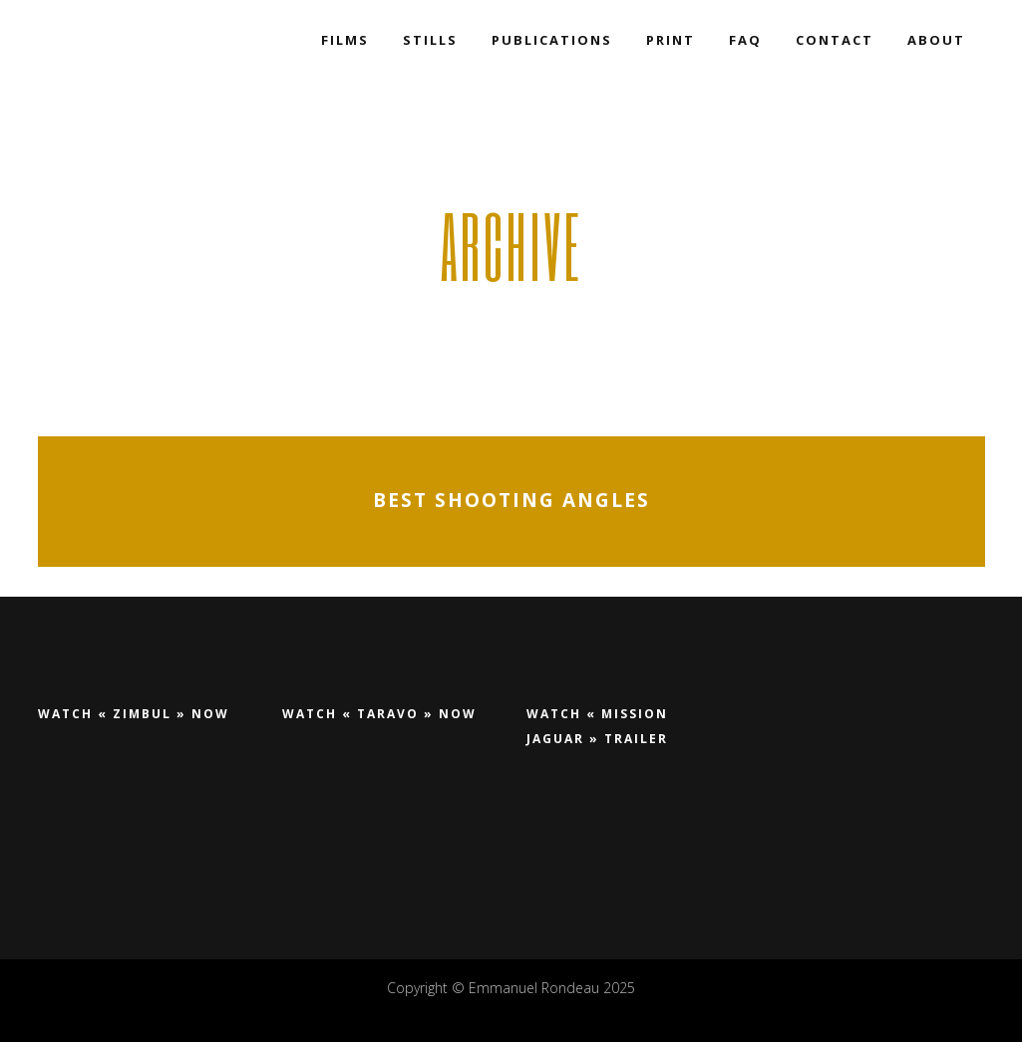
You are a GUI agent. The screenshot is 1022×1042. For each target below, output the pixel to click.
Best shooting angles (511, 500)
